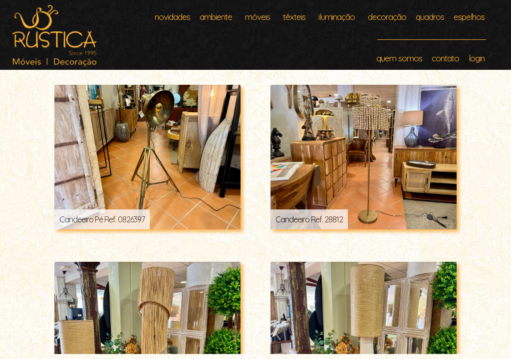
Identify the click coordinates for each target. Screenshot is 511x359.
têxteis (294, 16)
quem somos (399, 58)
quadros (430, 16)
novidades (172, 16)
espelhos (469, 16)
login (477, 58)
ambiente (216, 16)
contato (445, 58)
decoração (387, 16)
